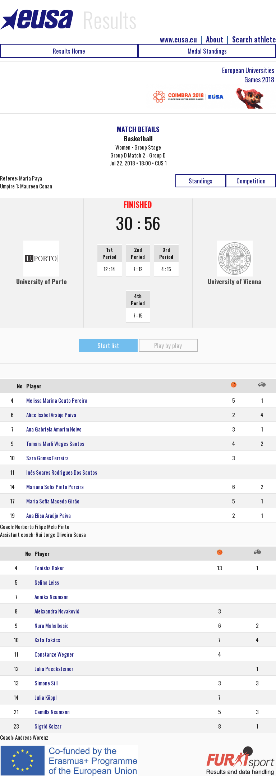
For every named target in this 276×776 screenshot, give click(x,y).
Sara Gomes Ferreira (47, 458)
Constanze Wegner (54, 654)
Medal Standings (207, 50)
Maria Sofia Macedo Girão (52, 501)
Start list (108, 345)
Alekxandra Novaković (56, 611)
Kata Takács (47, 640)
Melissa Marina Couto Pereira (56, 400)
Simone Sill (46, 683)
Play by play (168, 345)
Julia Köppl (45, 697)
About (214, 39)
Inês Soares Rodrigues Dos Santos (61, 472)
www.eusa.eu (178, 39)
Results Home (69, 50)
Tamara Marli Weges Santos (55, 443)
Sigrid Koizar (47, 726)
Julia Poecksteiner (53, 668)
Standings (200, 180)
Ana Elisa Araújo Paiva (48, 515)
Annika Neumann (51, 597)
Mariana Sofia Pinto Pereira (55, 486)
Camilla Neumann (52, 712)
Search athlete (254, 39)
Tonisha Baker (49, 568)
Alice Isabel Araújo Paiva (51, 415)
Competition (251, 180)
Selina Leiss (46, 582)
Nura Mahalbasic (51, 625)
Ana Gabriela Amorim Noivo (54, 429)
